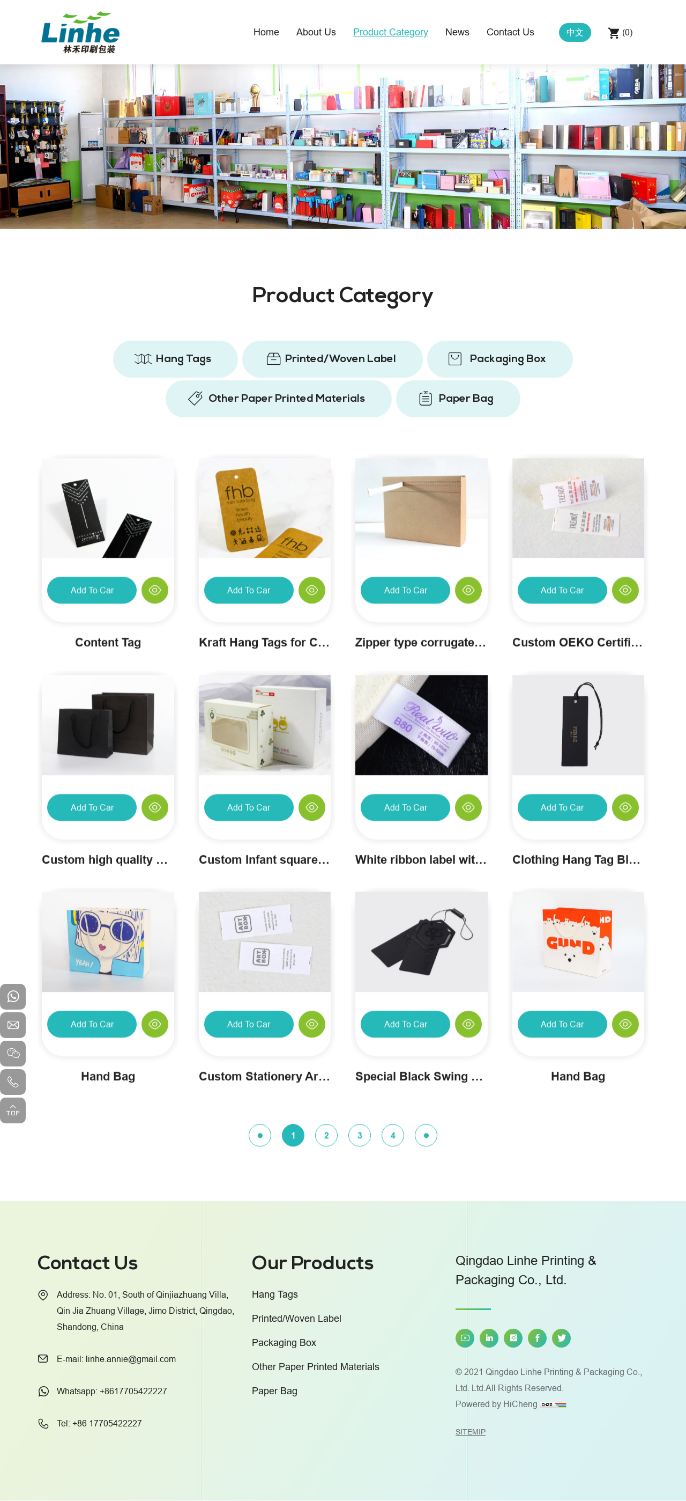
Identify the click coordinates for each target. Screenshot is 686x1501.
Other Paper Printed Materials (286, 398)
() (626, 32)
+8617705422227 (133, 1391)
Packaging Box (508, 358)
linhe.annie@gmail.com (131, 1359)
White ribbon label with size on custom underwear (421, 995)
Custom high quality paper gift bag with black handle (108, 995)
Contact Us (510, 32)
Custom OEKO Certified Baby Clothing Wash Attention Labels (578, 777)
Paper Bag (466, 398)
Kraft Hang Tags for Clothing (265, 777)
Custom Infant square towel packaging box (265, 995)
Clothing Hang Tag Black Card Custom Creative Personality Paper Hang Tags (578, 995)
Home (266, 32)
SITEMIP (471, 1432)
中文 (575, 32)
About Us (316, 32)
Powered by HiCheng (497, 1404)
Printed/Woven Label (340, 358)
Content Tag (108, 777)
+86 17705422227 (107, 1423)
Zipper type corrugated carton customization (421, 777)
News (457, 32)
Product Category (390, 32)
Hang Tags (183, 358)
